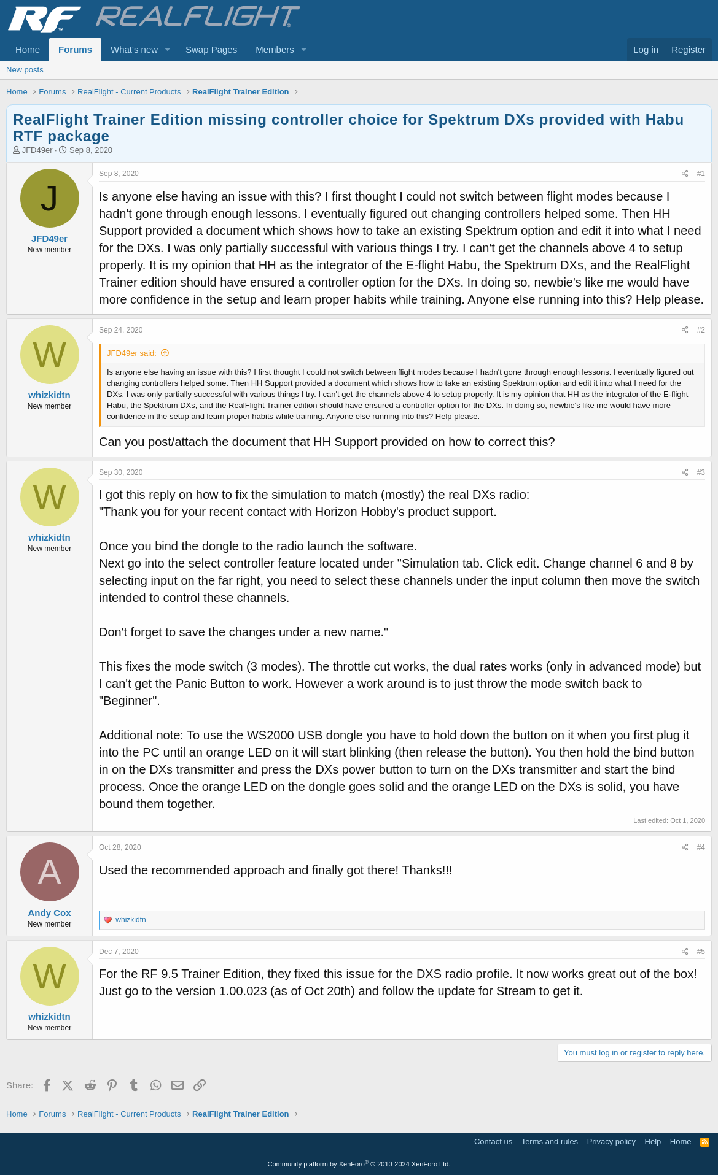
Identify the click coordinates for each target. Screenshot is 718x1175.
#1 (701, 173)
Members (275, 49)
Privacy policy (611, 1141)
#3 (701, 472)
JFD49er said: (132, 353)
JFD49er (37, 150)
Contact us (493, 1141)
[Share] (685, 174)
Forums (75, 49)
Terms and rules (549, 1141)
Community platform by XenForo (359, 1164)
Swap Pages (211, 49)
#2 (701, 330)
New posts (25, 69)
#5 (701, 951)
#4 (701, 847)
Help (653, 1141)
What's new (134, 49)
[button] (167, 49)
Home (27, 49)
